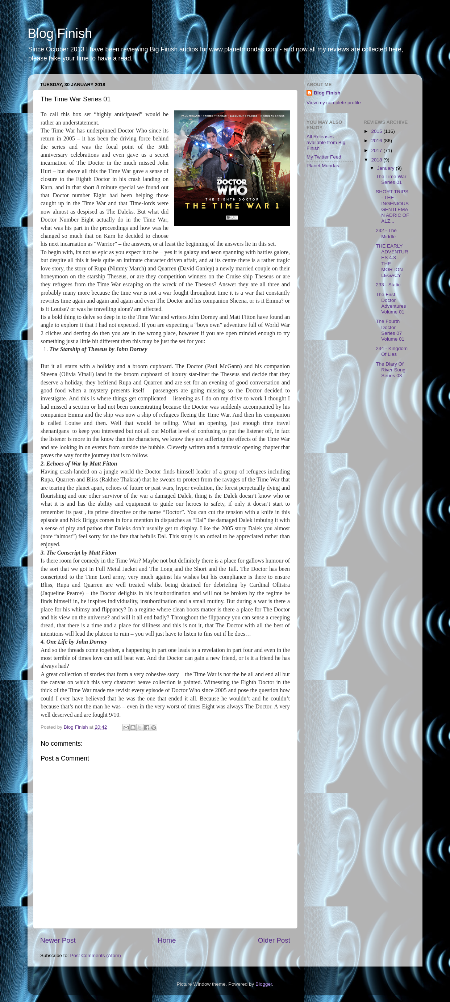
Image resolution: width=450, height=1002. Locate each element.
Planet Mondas (323, 165)
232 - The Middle (386, 233)
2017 (377, 150)
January (386, 168)
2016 (377, 140)
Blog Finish (60, 33)
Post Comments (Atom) (95, 955)
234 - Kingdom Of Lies (392, 351)
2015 (377, 131)
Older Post (274, 940)
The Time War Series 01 (391, 179)
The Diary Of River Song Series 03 (390, 369)
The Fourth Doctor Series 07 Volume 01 (390, 330)
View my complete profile (334, 102)
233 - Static (388, 284)
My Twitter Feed (324, 157)
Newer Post (58, 940)
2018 (377, 160)
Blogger (263, 984)
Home (167, 940)
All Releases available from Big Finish (326, 142)
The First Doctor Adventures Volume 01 (391, 303)
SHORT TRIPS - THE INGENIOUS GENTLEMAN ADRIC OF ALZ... (392, 206)
